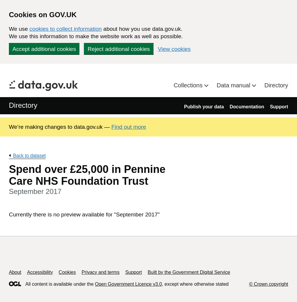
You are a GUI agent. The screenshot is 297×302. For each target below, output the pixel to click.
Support (279, 106)
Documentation (247, 106)
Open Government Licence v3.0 (128, 284)
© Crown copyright (268, 284)
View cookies (174, 49)
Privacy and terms (100, 272)
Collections (189, 85)
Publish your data (204, 106)
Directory (276, 85)
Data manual (234, 85)
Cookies (67, 272)
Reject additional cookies (118, 49)
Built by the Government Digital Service (189, 272)
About (15, 272)
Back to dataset (29, 155)
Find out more (128, 127)
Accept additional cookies (44, 49)
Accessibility (40, 272)
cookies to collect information (65, 29)
